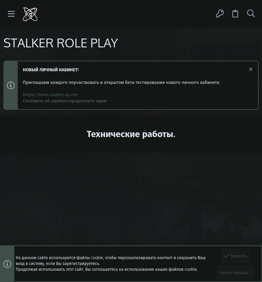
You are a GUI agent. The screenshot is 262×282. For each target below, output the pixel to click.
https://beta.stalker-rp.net (50, 94)
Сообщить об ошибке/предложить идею (65, 100)
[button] (11, 14)
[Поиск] (251, 13)
